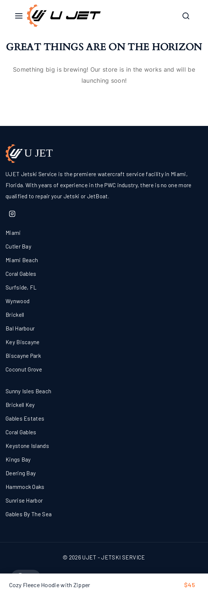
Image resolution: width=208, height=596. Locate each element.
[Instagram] (12, 213)
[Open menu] (18, 15)
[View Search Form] (186, 16)
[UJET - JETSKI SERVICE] (64, 15)
